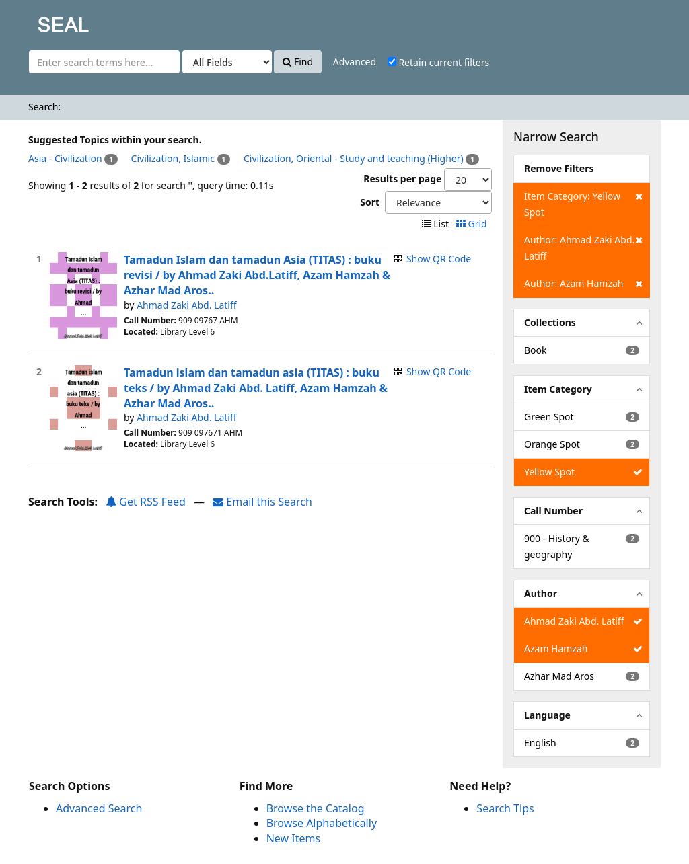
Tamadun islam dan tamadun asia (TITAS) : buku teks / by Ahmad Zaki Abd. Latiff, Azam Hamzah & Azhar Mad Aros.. (256, 388)
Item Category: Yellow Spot (583, 203)
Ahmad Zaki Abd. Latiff (186, 305)
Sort (369, 202)
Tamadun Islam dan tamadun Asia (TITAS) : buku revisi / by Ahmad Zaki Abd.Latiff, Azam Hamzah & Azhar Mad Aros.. (257, 275)
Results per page (402, 178)
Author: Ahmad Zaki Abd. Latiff (583, 247)
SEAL (36, 20)
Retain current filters (438, 62)
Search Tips (505, 808)
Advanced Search (99, 808)
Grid (472, 223)
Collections (550, 322)
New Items (293, 838)
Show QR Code (438, 258)
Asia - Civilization (65, 158)
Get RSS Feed (146, 501)
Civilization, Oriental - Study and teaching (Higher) (354, 158)
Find (298, 61)
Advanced (354, 61)
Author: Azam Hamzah (583, 284)
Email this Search (262, 501)
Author (540, 593)
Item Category (558, 389)
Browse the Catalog (315, 808)
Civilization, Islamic (173, 158)
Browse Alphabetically (321, 823)
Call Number (553, 510)
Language (547, 715)
